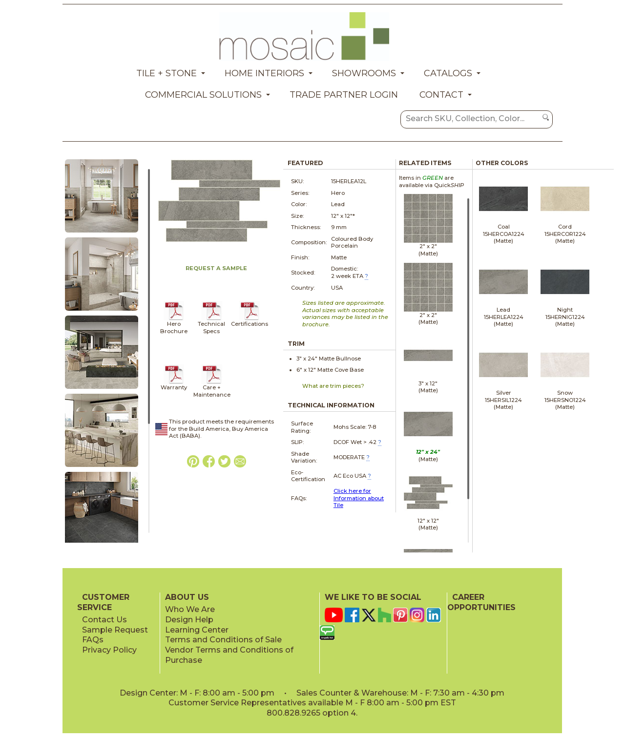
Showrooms (364, 73)
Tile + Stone (166, 73)
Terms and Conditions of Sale (223, 639)
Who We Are (190, 609)
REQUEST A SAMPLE (216, 268)
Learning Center (197, 630)
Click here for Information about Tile (358, 497)
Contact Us (104, 619)
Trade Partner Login (344, 94)
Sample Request (115, 630)
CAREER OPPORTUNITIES (481, 602)
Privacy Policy (109, 650)
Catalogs (448, 73)
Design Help (189, 619)
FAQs (93, 639)
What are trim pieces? (333, 385)
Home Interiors (264, 73)
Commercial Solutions (203, 94)
